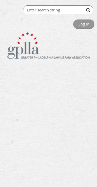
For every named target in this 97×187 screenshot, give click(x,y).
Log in (83, 23)
